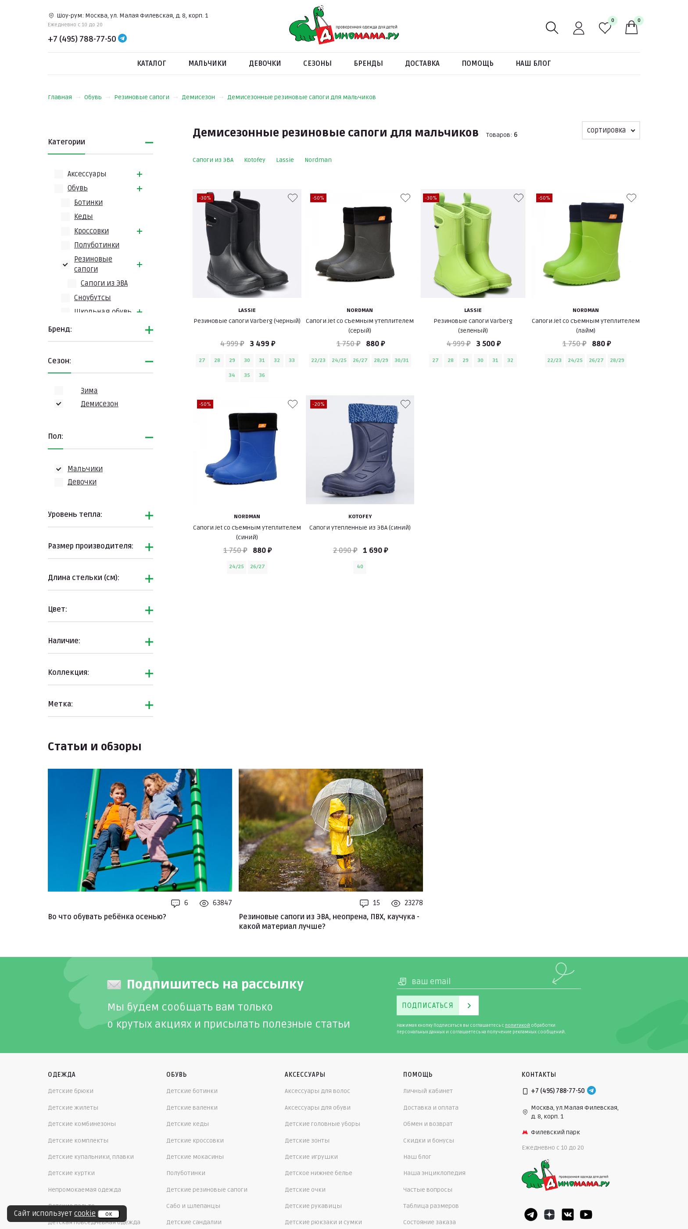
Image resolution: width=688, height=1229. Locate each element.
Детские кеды (187, 1124)
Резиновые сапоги (146, 97)
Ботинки (88, 202)
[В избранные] (292, 198)
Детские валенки (192, 1107)
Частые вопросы (427, 1189)
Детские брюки (70, 1091)
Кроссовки (91, 231)
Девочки (265, 63)
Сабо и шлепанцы (193, 1206)
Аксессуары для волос (317, 1091)
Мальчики (207, 63)
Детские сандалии (194, 1222)
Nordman (318, 160)
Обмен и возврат (428, 1124)
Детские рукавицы (313, 1206)
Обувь (97, 97)
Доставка (422, 63)
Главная (64, 97)
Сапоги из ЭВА (104, 283)
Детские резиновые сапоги (206, 1189)
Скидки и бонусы (428, 1140)
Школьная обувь (103, 312)
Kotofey (254, 160)
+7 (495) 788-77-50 (82, 39)
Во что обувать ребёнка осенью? (107, 917)
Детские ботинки (192, 1091)
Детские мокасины (195, 1157)
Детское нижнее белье (318, 1173)
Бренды (368, 63)
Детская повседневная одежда (94, 1222)
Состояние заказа (429, 1222)
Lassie (285, 160)
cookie (85, 1213)
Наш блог (533, 63)
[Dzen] (549, 1215)
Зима (89, 391)
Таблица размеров (431, 1206)
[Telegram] (122, 39)
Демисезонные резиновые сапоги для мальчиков (301, 97)
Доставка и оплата (431, 1107)
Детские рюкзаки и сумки (323, 1222)
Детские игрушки (311, 1157)
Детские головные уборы (322, 1124)
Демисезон (203, 97)
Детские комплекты (78, 1140)
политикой (517, 1025)
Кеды (83, 216)
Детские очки (305, 1189)
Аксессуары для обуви (318, 1107)
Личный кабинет (428, 1091)
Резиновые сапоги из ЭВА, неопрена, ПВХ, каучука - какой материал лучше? (329, 922)
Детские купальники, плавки (91, 1157)
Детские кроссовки (195, 1140)
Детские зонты (307, 1140)
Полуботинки (96, 245)
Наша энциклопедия (434, 1173)
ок (108, 1214)
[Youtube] (586, 1215)
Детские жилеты (73, 1107)
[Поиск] (552, 28)
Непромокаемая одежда (84, 1189)
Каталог (151, 63)
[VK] (568, 1215)
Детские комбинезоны (82, 1124)
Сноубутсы (92, 298)
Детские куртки (71, 1173)
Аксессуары (87, 174)
